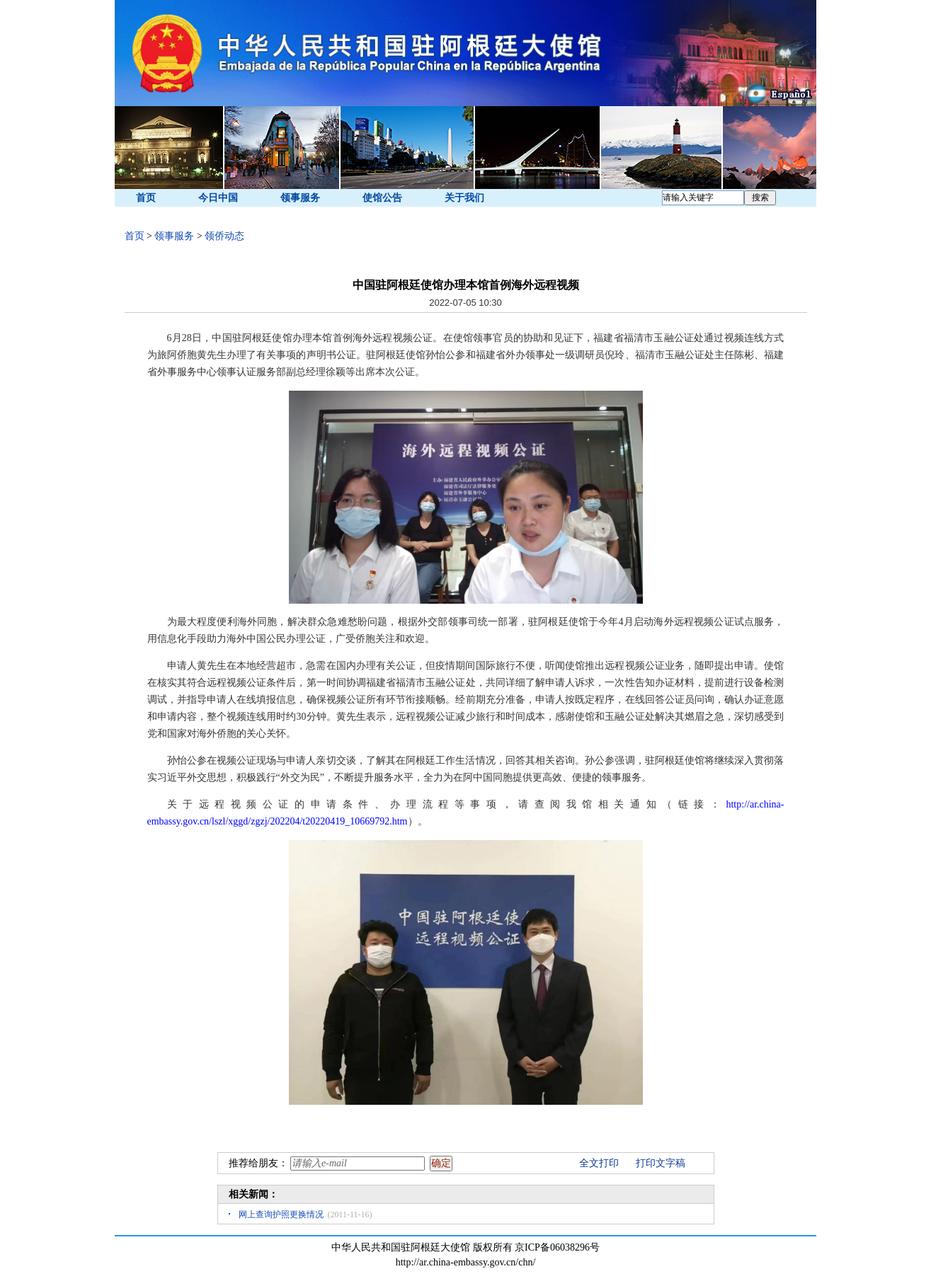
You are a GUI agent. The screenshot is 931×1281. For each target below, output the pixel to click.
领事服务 (300, 198)
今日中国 (218, 198)
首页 (146, 198)
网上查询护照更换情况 (281, 1214)
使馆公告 (382, 198)
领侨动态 (224, 236)
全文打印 (599, 1163)
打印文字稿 (660, 1163)
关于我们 (464, 198)
